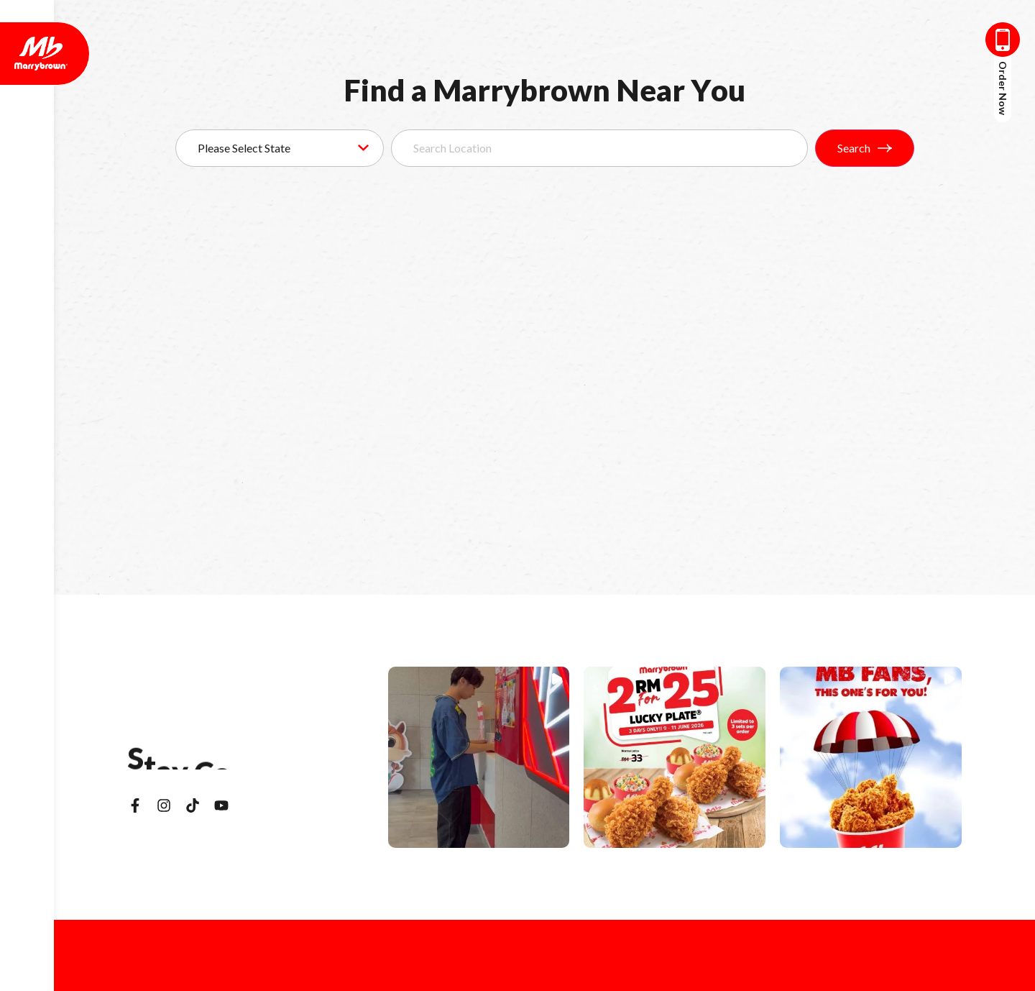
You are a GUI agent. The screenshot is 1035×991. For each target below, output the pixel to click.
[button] (479, 758)
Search (864, 148)
